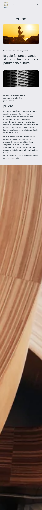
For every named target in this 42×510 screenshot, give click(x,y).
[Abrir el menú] (38, 5)
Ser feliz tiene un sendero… (17, 5)
